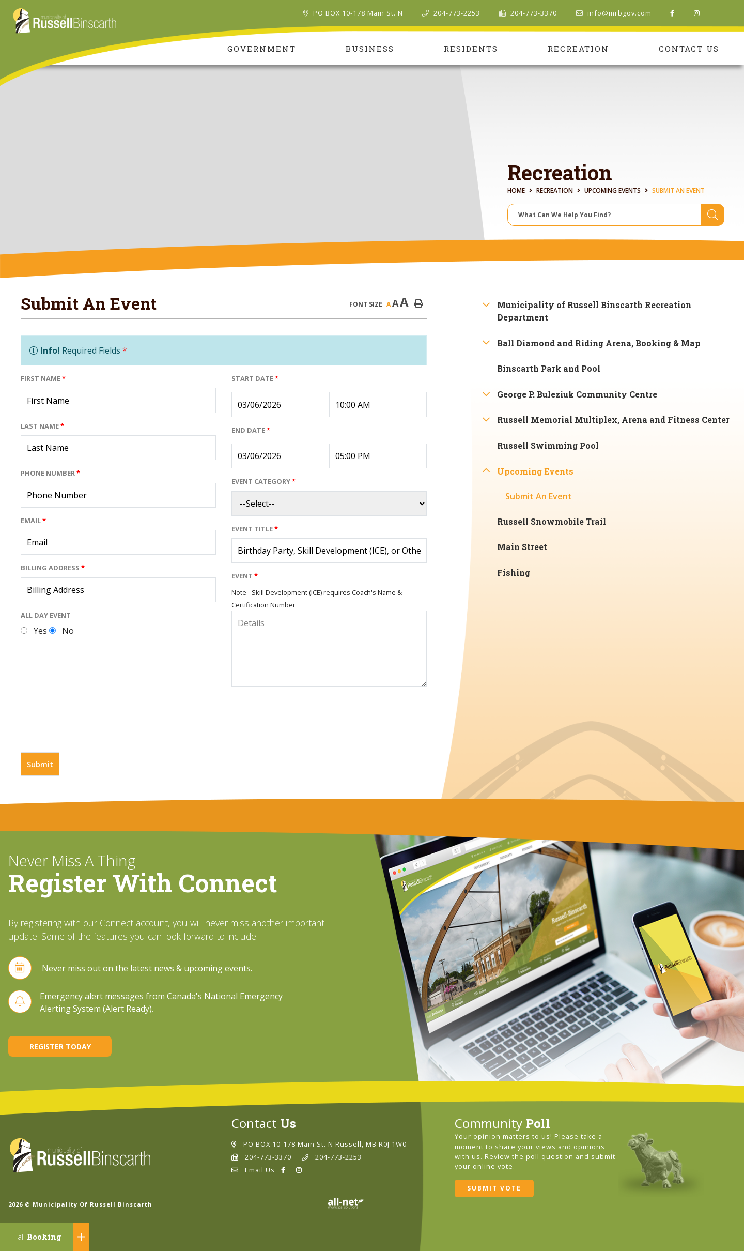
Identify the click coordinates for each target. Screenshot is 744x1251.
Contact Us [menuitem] (689, 48)
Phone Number (50, 473)
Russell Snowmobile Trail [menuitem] (551, 521)
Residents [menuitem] (471, 48)
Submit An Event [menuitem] (538, 496)
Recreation (554, 190)
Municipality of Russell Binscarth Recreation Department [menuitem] (594, 311)
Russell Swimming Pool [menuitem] (548, 445)
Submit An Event (678, 190)
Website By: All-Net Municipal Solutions (346, 1203)
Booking (36, 1237)
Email (33, 520)
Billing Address (53, 567)
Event (244, 576)
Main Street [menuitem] (522, 546)
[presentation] (99, 724)
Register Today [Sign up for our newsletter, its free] (60, 1046)
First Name (43, 378)
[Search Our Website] (615, 215)
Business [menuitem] (370, 48)
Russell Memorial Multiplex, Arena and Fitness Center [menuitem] (613, 419)
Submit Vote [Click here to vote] (494, 1188)
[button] (485, 304)
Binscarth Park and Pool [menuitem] (548, 368)
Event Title (254, 528)
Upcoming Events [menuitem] (535, 471)
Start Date (254, 378)
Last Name (42, 426)
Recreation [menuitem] (578, 48)
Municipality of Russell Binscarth (64, 21)
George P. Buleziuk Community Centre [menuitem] (577, 394)
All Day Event (46, 615)
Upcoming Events (612, 190)
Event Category (263, 481)
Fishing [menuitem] (513, 572)
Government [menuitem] (261, 48)
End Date (250, 430)
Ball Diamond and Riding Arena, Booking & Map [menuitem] (599, 343)
